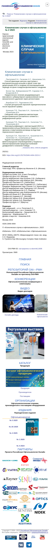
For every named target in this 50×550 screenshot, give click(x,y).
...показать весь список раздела (34, 148)
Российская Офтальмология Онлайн (34, 530)
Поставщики (25, 396)
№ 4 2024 (20, 446)
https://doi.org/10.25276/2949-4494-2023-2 (23, 155)
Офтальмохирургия (20, 417)
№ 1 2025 (20, 439)
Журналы (23, 21)
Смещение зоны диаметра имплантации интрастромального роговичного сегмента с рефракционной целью (20, 116)
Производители (25, 392)
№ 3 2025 (13, 420)
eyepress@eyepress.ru (40, 532)
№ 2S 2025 (13, 427)
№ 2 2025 (13, 433)
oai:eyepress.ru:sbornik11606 (30, 249)
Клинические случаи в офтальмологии (36, 22)
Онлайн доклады (12, 315)
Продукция (25, 388)
